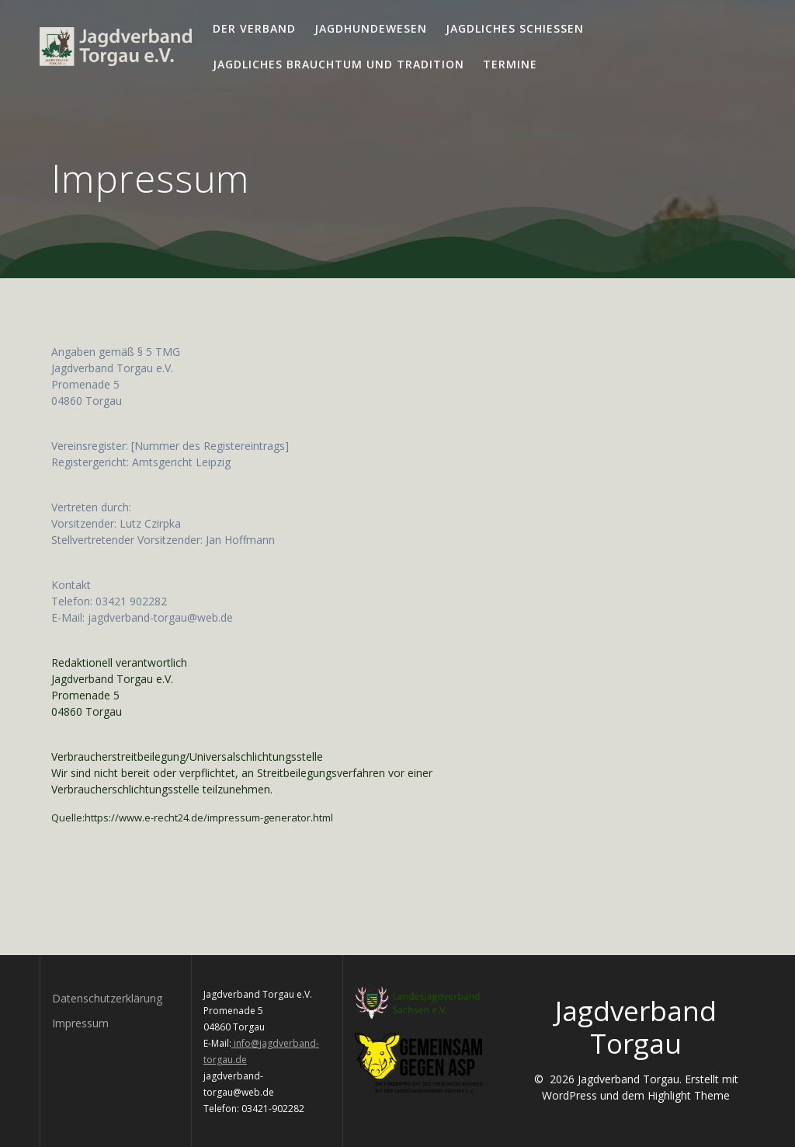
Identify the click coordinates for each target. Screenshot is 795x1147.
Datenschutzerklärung (107, 998)
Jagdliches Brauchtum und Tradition (338, 64)
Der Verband (254, 28)
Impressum (80, 1023)
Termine (510, 64)
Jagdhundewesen (370, 28)
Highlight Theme (688, 1095)
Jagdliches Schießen (515, 28)
